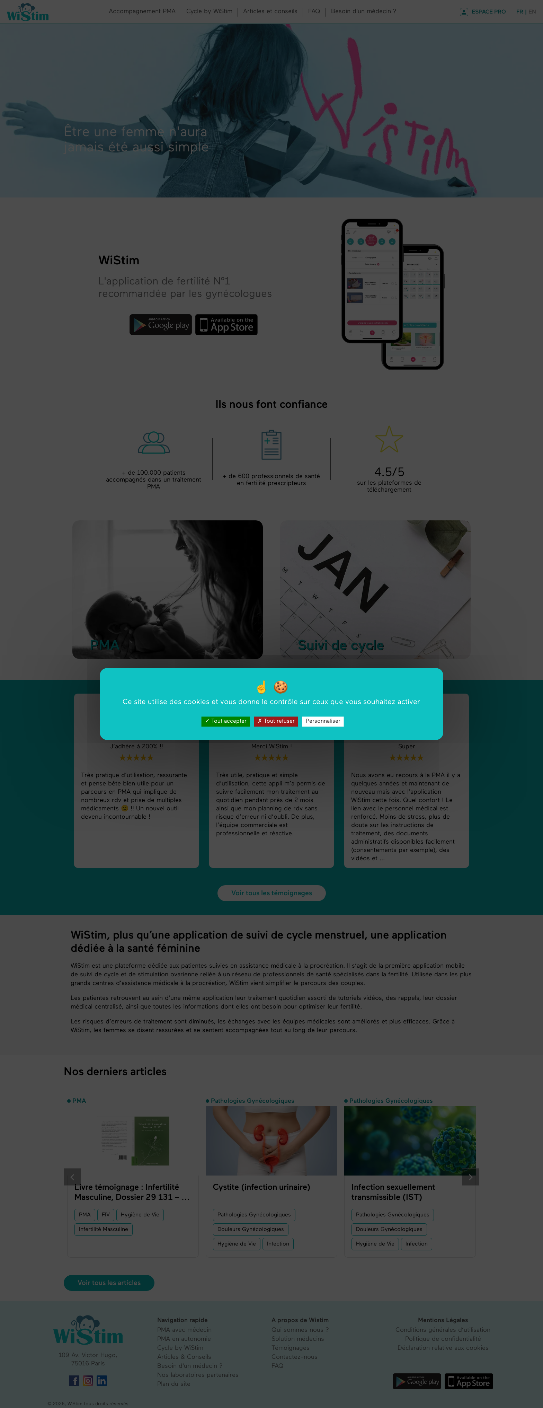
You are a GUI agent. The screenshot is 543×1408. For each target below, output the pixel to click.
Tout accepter (226, 721)
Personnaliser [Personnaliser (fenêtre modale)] (323, 721)
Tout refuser (276, 721)
